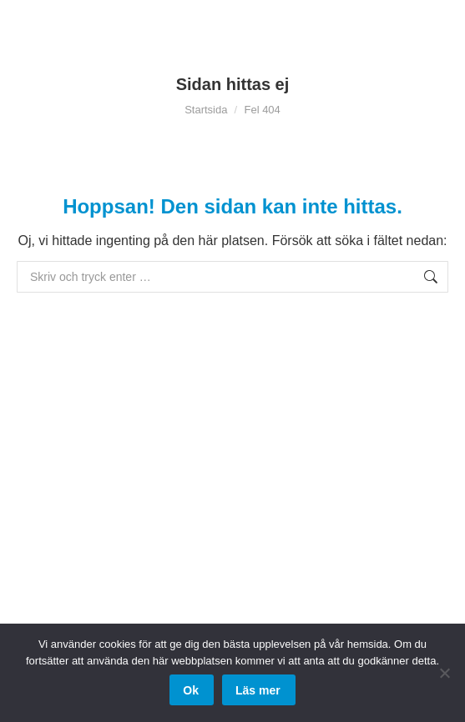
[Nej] (444, 672)
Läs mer (258, 690)
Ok (191, 690)
